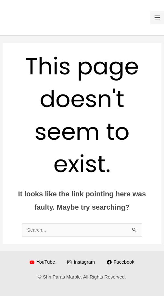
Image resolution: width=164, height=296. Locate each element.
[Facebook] (120, 262)
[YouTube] (42, 262)
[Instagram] (80, 262)
